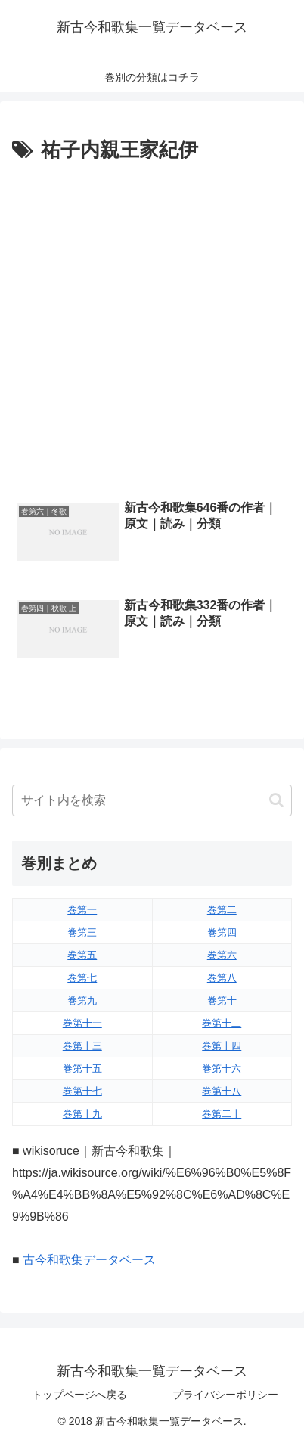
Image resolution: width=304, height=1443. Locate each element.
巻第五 (82, 955)
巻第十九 (82, 1113)
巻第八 (222, 977)
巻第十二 (221, 1023)
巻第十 (222, 1000)
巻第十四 (221, 1045)
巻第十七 (82, 1091)
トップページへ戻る (79, 1395)
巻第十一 (82, 1023)
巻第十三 (82, 1045)
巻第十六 (221, 1068)
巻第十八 (221, 1091)
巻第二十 (221, 1113)
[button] (276, 800)
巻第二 (222, 909)
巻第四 (222, 932)
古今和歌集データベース (89, 1259)
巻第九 (82, 1000)
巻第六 (222, 955)
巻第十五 (82, 1068)
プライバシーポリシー (225, 1395)
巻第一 (82, 909)
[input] (152, 800)
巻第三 (82, 932)
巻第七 (82, 977)
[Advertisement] (152, 327)
